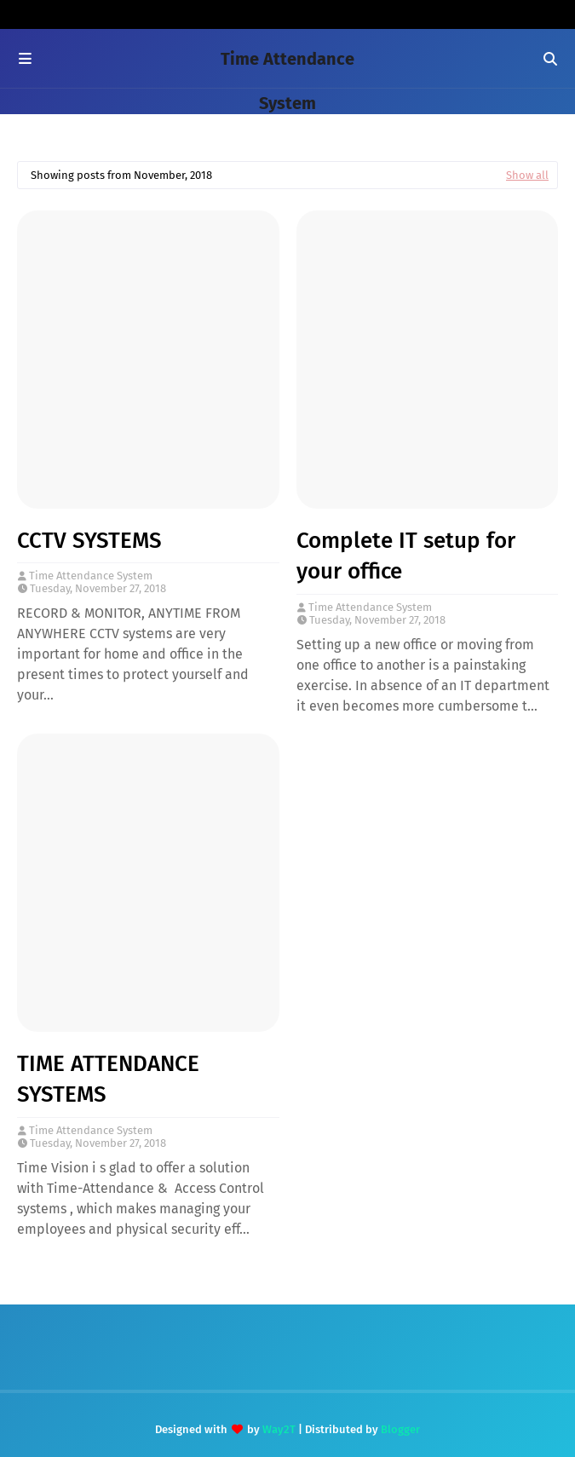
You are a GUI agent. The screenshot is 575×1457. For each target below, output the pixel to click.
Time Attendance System (90, 575)
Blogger (400, 1429)
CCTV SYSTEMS (89, 540)
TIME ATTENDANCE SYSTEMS (108, 1079)
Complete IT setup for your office (405, 556)
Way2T (279, 1429)
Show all (527, 175)
